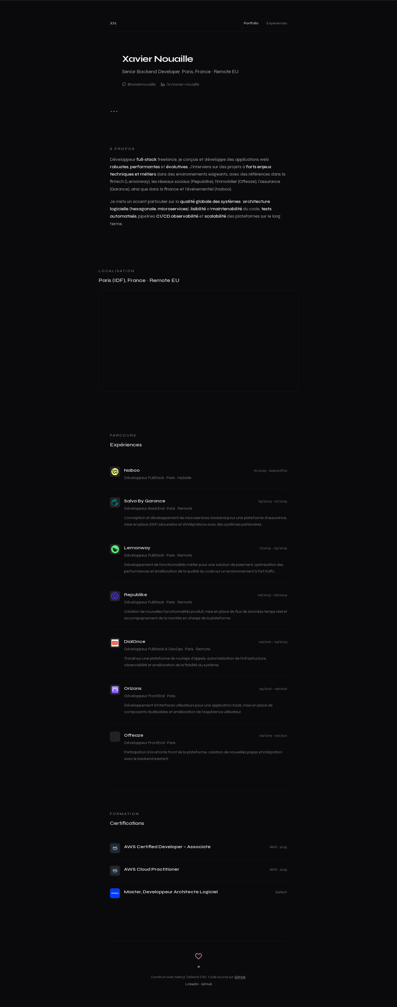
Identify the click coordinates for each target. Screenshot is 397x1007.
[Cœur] (198, 956)
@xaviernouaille (139, 84)
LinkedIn (192, 984)
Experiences (277, 23)
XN (113, 23)
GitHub (239, 977)
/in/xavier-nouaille (180, 84)
